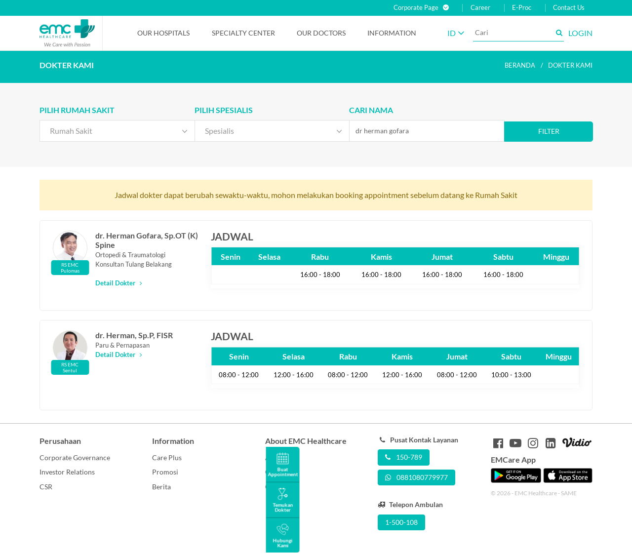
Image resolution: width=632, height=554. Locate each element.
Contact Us (569, 7)
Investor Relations (67, 472)
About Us (279, 457)
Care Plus (167, 457)
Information (391, 33)
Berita (161, 486)
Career (480, 7)
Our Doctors (321, 33)
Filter (548, 131)
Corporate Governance (75, 457)
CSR (46, 486)
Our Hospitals (163, 33)
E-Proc (521, 7)
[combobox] (117, 131)
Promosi (165, 472)
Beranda (520, 65)
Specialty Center (243, 33)
